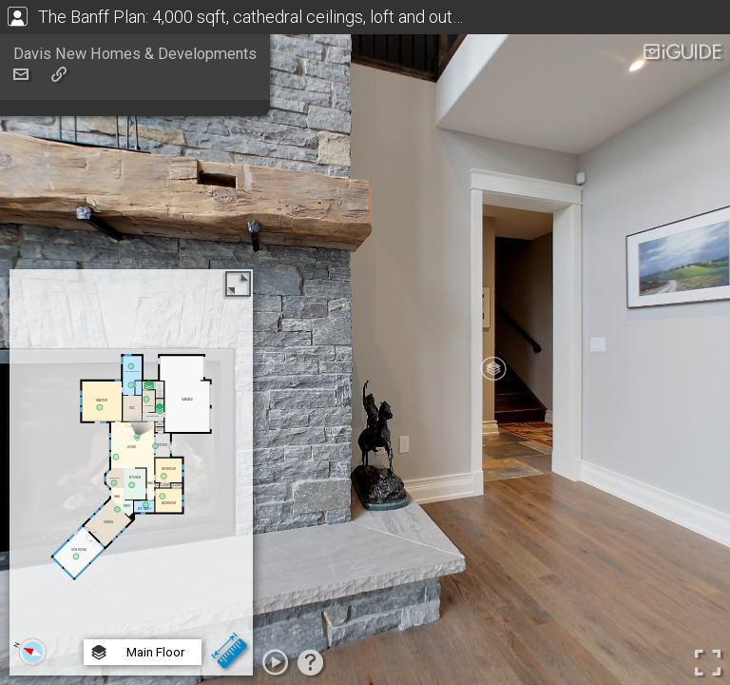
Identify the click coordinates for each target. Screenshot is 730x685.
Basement (143, 627)
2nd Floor (140, 604)
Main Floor (143, 582)
